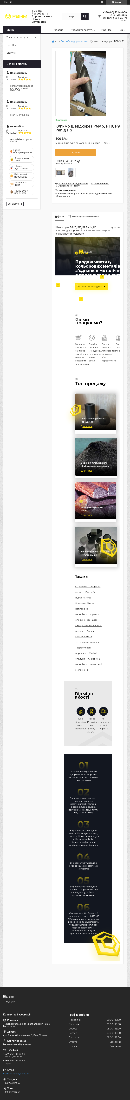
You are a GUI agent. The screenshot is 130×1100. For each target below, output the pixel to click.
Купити (76, 152)
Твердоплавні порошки (87, 300)
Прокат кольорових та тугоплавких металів (87, 636)
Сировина (97, 276)
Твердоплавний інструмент (65, 286)
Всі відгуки (13, 203)
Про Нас (106, 30)
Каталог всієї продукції (90, 286)
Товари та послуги (82, 30)
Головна (58, 30)
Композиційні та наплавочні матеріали (84, 609)
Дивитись (86, 426)
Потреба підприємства (74, 41)
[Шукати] (85, 16)
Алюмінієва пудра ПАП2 (21, 140)
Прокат (83, 251)
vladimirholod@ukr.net (16, 1073)
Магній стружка (19, 115)
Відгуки (11, 52)
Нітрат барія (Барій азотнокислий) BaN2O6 (21, 88)
